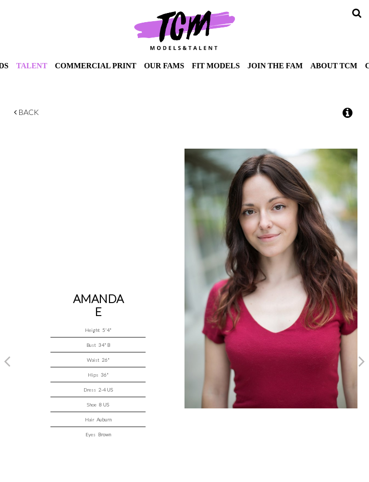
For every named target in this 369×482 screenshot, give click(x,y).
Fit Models (216, 66)
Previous (7, 360)
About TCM (333, 66)
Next (361, 360)
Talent (32, 66)
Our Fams (164, 66)
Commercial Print (95, 66)
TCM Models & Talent (184, 30)
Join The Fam (275, 66)
